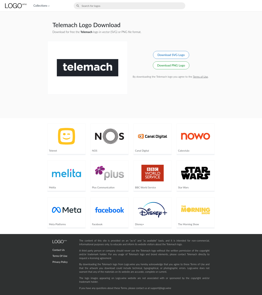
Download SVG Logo (171, 55)
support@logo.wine (160, 288)
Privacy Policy (60, 261)
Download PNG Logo (171, 65)
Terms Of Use (59, 255)
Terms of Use (200, 76)
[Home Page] (15, 6)
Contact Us (58, 249)
